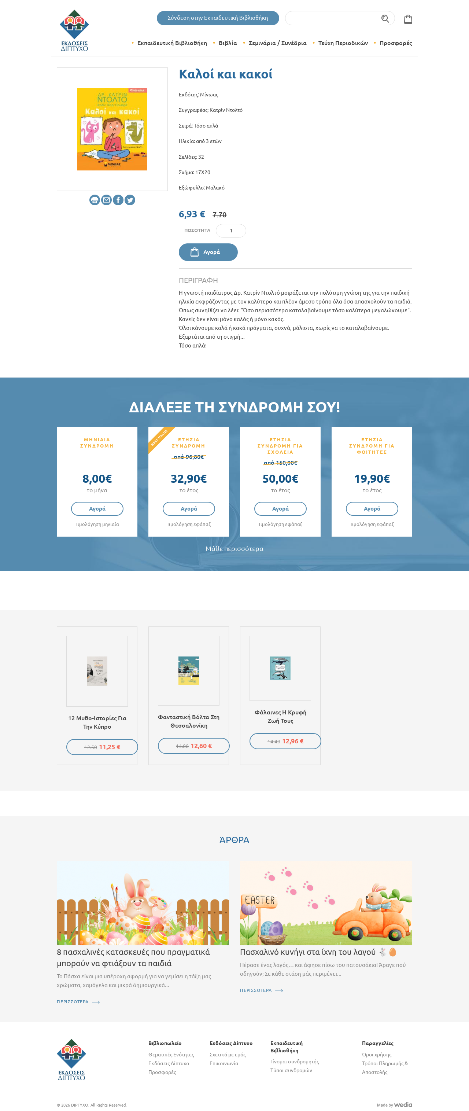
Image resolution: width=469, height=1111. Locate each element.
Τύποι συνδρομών (291, 1070)
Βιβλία (228, 43)
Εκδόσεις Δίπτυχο (168, 1063)
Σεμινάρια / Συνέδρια (278, 43)
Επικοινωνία (224, 1063)
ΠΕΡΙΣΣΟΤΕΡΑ (73, 1001)
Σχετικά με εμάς (227, 1054)
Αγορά (211, 252)
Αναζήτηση (386, 18)
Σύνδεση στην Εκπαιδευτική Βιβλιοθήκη (218, 18)
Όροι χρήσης (376, 1054)
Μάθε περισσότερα (234, 548)
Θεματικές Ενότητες (171, 1054)
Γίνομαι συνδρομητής (294, 1061)
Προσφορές (396, 43)
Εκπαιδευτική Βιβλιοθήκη (172, 43)
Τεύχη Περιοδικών (343, 43)
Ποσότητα (197, 230)
